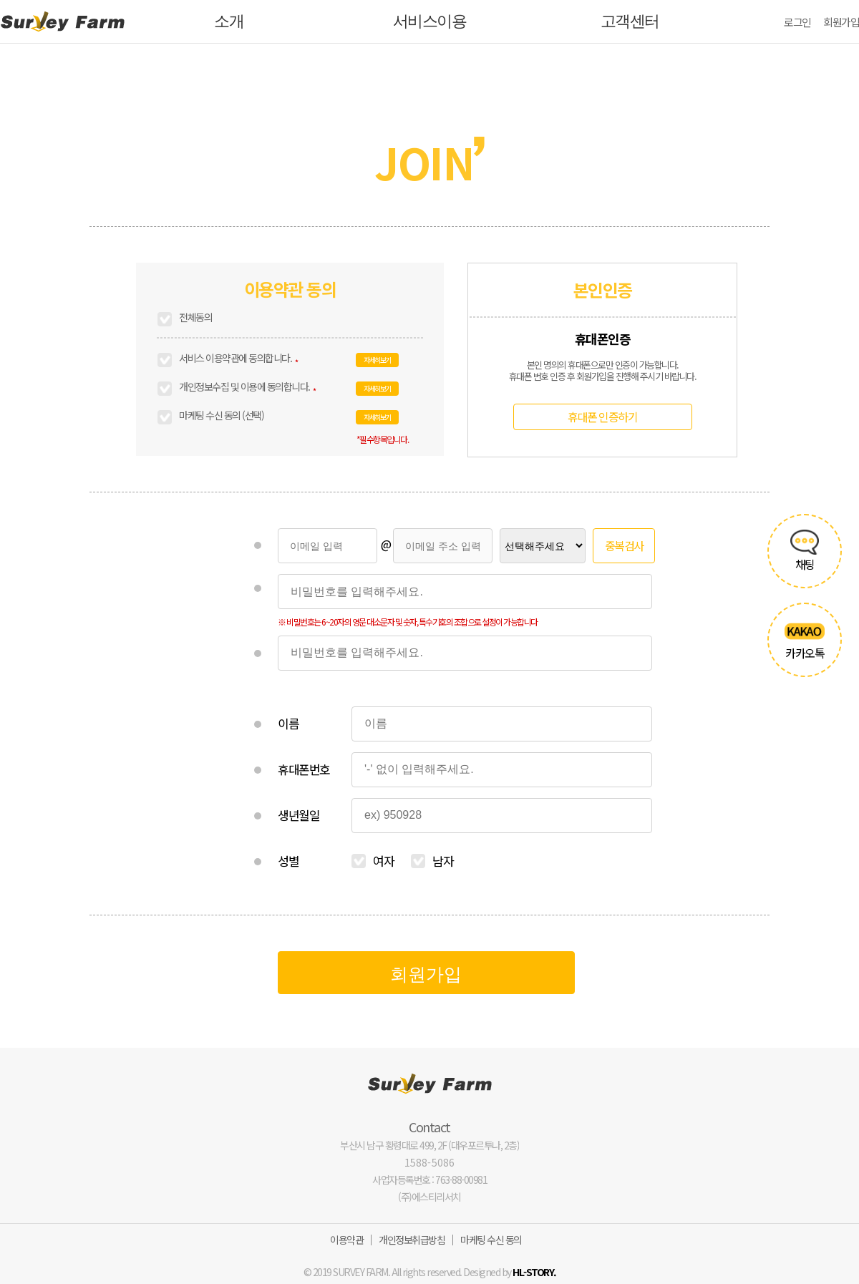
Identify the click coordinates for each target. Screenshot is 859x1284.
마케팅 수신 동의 (491, 1240)
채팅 (804, 551)
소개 (228, 21)
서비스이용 (430, 21)
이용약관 (346, 1240)
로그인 (797, 21)
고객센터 (630, 21)
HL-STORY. (534, 1272)
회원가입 (841, 21)
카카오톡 (804, 639)
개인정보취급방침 (412, 1240)
